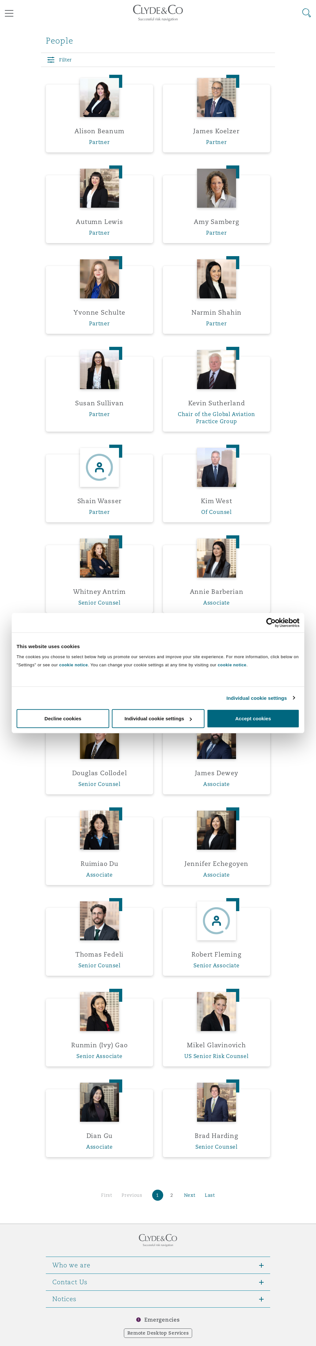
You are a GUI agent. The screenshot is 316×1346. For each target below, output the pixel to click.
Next (189, 1195)
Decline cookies (63, 718)
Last (210, 1195)
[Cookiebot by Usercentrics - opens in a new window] (271, 622)
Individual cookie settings (257, 697)
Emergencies (161, 1319)
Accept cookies (253, 718)
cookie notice (73, 664)
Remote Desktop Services (158, 1333)
